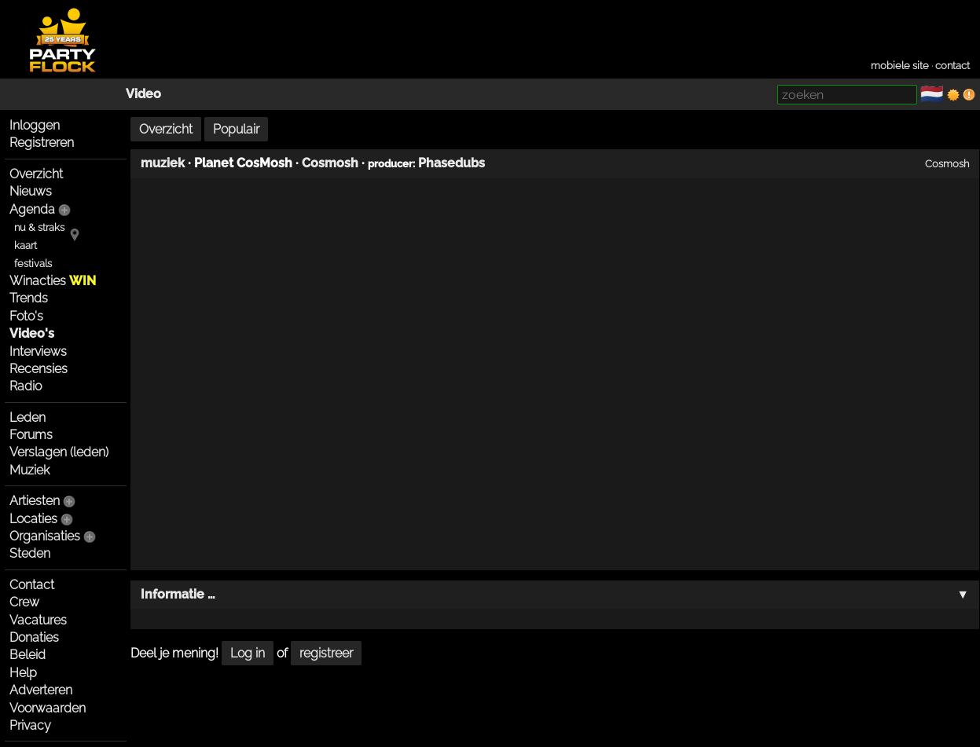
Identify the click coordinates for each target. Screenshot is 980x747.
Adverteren (40, 690)
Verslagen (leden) (58, 452)
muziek (163, 163)
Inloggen (34, 125)
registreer (326, 653)
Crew (24, 602)
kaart (25, 245)
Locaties (33, 518)
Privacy (30, 725)
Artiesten (34, 500)
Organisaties (44, 536)
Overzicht (36, 174)
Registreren (41, 142)
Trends (28, 298)
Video (143, 93)
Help (23, 672)
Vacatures (38, 620)
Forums (31, 434)
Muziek (29, 470)
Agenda (32, 209)
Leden (27, 417)
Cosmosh (330, 163)
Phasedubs (451, 163)
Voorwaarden (47, 708)
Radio (25, 386)
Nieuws (30, 191)
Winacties (52, 280)
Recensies (38, 368)
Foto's (26, 316)
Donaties (34, 637)
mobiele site (900, 65)
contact (952, 65)
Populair (236, 129)
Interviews (38, 351)
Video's (31, 333)
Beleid (27, 654)
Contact (31, 584)
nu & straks (39, 227)
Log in (247, 653)
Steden (29, 553)
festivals (33, 263)
